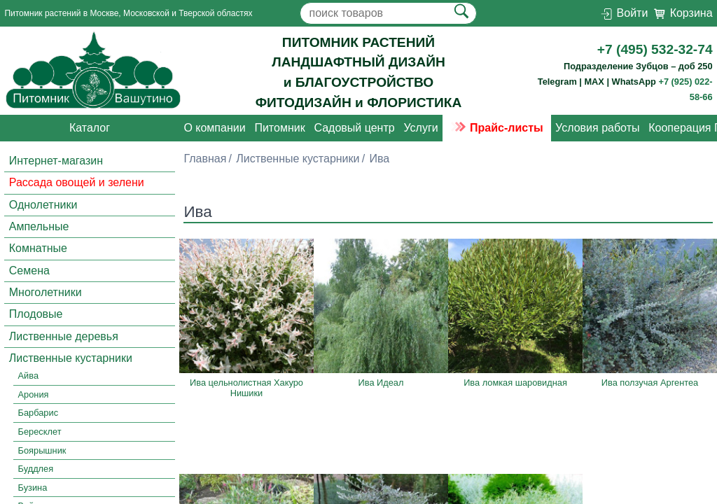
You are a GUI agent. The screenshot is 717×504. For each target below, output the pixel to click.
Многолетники (45, 292)
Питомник (279, 128)
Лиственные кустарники (70, 358)
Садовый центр (354, 128)
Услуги (420, 128)
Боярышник (42, 450)
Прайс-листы (496, 128)
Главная (204, 158)
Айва (28, 376)
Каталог (89, 128)
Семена (29, 270)
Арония (33, 394)
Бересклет (40, 431)
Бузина (33, 487)
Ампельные (39, 226)
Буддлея (36, 468)
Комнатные (38, 248)
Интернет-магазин (56, 161)
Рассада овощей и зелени (76, 182)
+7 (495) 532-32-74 (655, 49)
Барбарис (38, 413)
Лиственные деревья (63, 336)
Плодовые (36, 315)
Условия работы (597, 128)
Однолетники (43, 205)
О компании (214, 128)
